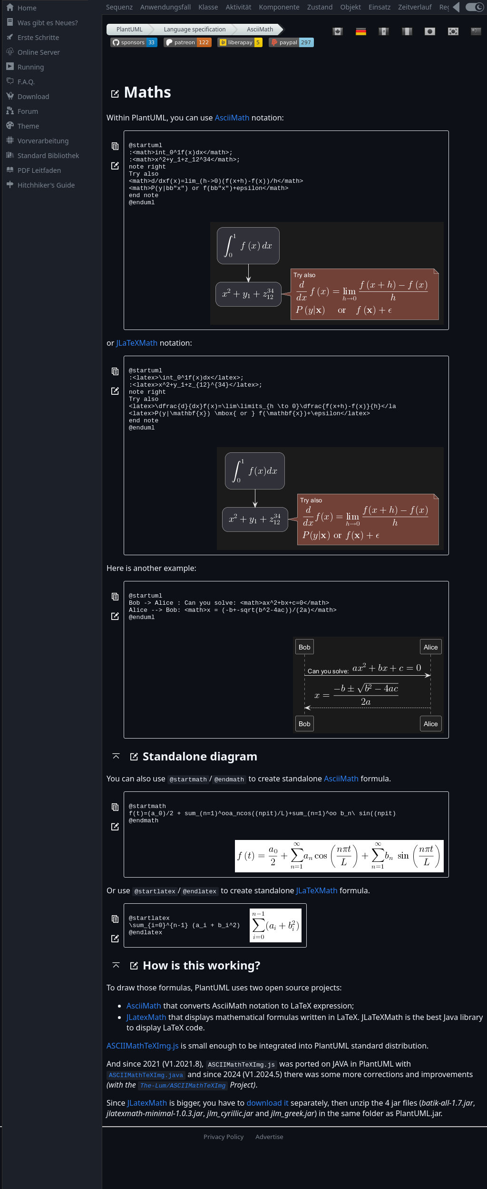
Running (23, 66)
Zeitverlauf (414, 6)
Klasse (208, 6)
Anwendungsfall (165, 6)
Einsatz (379, 6)
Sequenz (119, 6)
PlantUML (130, 29)
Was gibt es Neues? (40, 22)
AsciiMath (260, 29)
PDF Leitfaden (31, 170)
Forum (20, 111)
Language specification (195, 29)
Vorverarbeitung (35, 140)
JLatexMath (146, 1057)
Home (19, 7)
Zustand (320, 6)
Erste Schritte (30, 37)
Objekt (351, 6)
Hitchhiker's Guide (38, 185)
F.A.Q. (18, 81)
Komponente (279, 6)
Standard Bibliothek (40, 155)
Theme (20, 125)
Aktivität (239, 6)
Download (25, 96)
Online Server (31, 52)
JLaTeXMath (136, 355)
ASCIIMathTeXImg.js (143, 1085)
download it (267, 1143)
